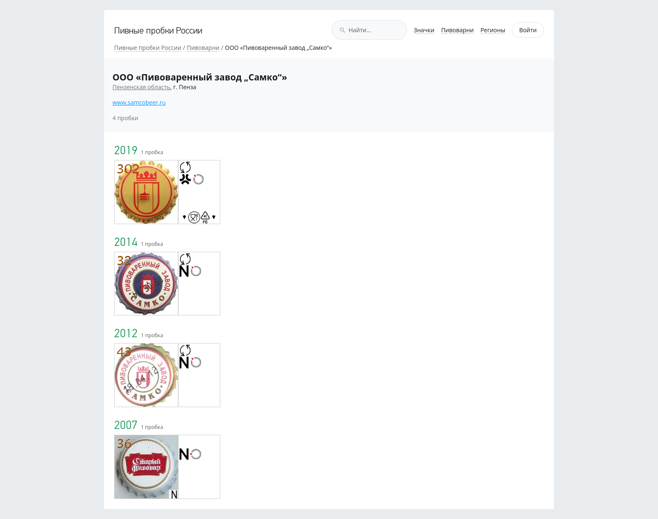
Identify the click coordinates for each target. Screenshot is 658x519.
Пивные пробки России (158, 31)
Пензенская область (141, 87)
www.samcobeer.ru (139, 102)
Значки (424, 30)
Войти (528, 30)
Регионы (492, 30)
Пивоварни (457, 30)
